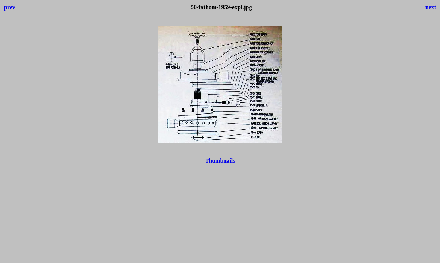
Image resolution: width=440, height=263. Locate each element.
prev (9, 7)
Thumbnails (220, 160)
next (430, 7)
